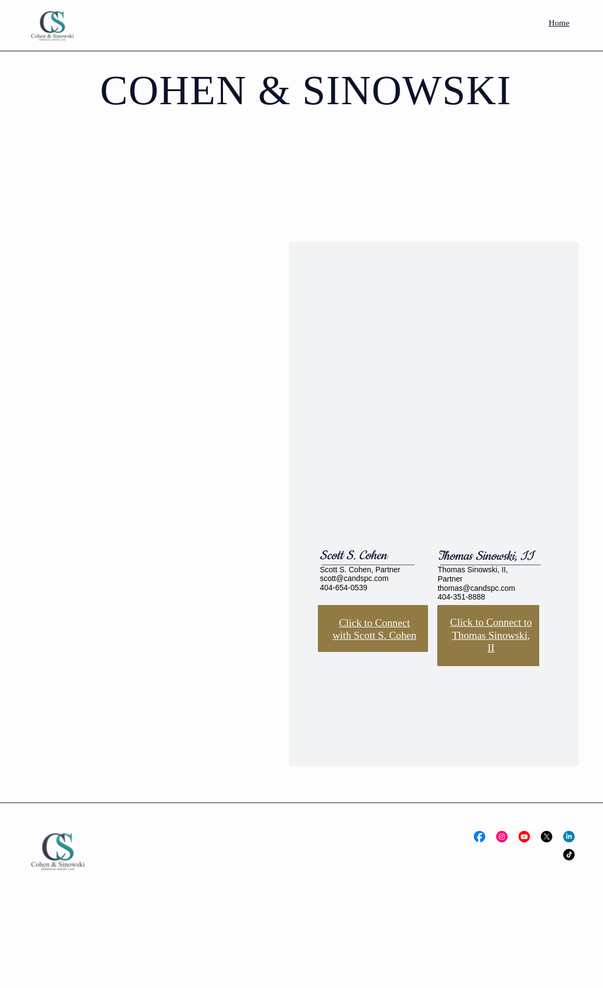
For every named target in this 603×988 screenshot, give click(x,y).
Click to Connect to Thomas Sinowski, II (491, 634)
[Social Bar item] (479, 836)
